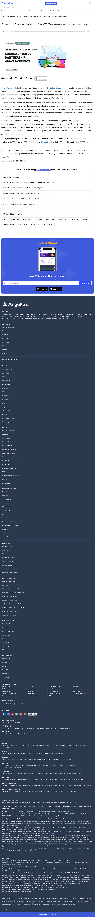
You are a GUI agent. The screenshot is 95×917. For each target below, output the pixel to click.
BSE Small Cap (72, 745)
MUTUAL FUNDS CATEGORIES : (12, 789)
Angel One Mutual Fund (10, 785)
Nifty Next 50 (40, 745)
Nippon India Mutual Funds (82, 785)
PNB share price (53, 691)
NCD (3, 403)
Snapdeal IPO (6, 677)
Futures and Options (8, 384)
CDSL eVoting (17, 904)
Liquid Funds (17, 791)
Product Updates (22, 224)
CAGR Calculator (7, 445)
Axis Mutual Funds (37, 785)
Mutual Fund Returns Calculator (11, 475)
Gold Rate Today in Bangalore (12, 767)
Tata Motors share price (9, 693)
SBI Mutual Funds (24, 785)
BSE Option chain (72, 759)
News (3, 554)
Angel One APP (7, 728)
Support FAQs (19, 704)
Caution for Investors (68, 904)
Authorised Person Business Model (12, 604)
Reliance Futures (48, 753)
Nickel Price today (51, 779)
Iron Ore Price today (65, 779)
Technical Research (7, 561)
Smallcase (13, 733)
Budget (6, 219)
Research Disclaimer (8, 898)
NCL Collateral (6, 904)
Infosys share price (77, 688)
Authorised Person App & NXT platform (13, 607)
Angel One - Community (8, 569)
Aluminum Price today (24, 779)
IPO (3, 514)
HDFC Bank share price (32, 686)
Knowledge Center (7, 546)
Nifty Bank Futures (19, 753)
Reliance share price (77, 686)
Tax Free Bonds (6, 410)
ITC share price (76, 691)
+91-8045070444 (33, 887)
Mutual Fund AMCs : (9, 783)
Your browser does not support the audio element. (47, 31)
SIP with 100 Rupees (8, 369)
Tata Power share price (32, 696)
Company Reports (7, 565)
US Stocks (5, 388)
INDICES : (5, 743)
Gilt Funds (50, 791)
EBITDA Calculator (7, 472)
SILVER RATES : (7, 771)
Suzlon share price (7, 688)
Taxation (51, 224)
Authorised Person (7, 533)
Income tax (5, 529)
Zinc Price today (38, 779)
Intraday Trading (7, 507)
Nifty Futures (7, 753)
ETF (3, 392)
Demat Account (6, 495)
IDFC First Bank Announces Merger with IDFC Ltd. (21, 204)
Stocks (4, 362)
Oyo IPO (4, 662)
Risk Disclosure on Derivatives (51, 904)
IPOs (53, 219)
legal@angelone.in (50, 889)
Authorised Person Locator (10, 615)
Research (32, 224)
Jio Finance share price (78, 693)
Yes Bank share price (8, 696)
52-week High (6, 635)
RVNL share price (30, 691)
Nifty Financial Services (26, 745)
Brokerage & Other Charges (10, 331)
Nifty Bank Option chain (24, 759)
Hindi (47, 219)
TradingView (33, 733)
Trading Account (7, 499)
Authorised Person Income (9, 596)
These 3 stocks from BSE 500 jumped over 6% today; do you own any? (28, 199)
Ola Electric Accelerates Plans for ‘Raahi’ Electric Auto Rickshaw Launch (29, 182)
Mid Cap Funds (59, 791)
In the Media (5, 342)
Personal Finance (9, 224)
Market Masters (61, 219)
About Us (5, 334)
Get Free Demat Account (47, 915)
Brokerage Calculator (8, 430)
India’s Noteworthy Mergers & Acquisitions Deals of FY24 (23, 193)
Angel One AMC (7, 722)
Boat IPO (4, 666)
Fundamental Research (8, 557)
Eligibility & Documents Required (11, 600)
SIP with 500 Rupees (8, 373)
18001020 (7, 704)
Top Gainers (5, 642)
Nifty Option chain (9, 759)
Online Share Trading (8, 503)
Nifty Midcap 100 (51, 745)
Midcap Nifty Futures (33, 753)
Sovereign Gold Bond (8, 418)
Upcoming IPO (6, 380)
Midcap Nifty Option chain (42, 759)
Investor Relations (7, 346)
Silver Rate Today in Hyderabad (12, 773)
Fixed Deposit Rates (64, 728)
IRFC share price (6, 686)
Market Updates (73, 219)
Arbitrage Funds (40, 791)
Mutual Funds (84, 219)
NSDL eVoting (27, 904)
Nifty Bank (13, 745)
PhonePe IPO (6, 673)
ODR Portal (36, 904)
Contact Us (5, 338)
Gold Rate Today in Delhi (29, 765)
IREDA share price (7, 691)
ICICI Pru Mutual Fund (65, 785)
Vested (26, 733)
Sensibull (5, 733)
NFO (3, 377)
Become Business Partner (9, 581)
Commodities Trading (8, 522)
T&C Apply (10, 901)
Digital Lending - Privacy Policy (35, 901)
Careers (4, 353)
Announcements (6, 627)
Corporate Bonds (7, 407)
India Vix (82, 745)
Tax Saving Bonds (7, 422)
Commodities (15, 219)
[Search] (47, 7)
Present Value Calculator (9, 468)
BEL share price (53, 696)
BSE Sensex (62, 745)
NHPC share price (30, 688)
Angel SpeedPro (29, 728)
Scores (54, 898)
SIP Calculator (6, 438)
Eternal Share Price (54, 693)
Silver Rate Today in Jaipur (72, 773)
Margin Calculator (7, 434)
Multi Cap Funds (71, 791)
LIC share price (76, 696)
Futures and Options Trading (10, 525)
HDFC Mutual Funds (51, 785)
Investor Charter (68, 901)
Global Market (39, 219)
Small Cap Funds (28, 791)
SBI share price (30, 693)
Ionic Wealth (17, 722)
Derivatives (5, 518)
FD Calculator (6, 460)
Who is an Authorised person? (10, 589)
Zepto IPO (5, 670)
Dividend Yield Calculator (9, 449)
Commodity (5, 399)
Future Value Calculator (8, 453)
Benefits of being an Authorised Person (13, 592)
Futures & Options (27, 219)
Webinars (5, 349)
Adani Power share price (56, 688)
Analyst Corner (6, 537)
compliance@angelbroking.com (31, 883)
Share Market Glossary (8, 631)
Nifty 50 (5, 745)
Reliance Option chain (58, 759)
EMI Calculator (6, 483)
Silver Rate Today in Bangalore (33, 773)
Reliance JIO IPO (6, 658)
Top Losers (5, 646)
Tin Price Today (78, 779)
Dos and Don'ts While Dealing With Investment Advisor (75, 898)
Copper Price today (9, 779)
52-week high (46, 142)
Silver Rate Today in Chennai (53, 773)
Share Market (41, 224)
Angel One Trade (18, 728)
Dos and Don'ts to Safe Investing (40, 898)
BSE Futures (59, 753)
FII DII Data (5, 650)
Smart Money (6, 550)
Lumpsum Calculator (8, 442)
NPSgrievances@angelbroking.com (12, 885)
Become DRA (5, 585)
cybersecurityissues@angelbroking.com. (57, 887)
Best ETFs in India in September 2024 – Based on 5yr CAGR (24, 188)
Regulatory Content (23, 898)
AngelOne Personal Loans (53, 901)
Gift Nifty (6, 747)
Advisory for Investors (81, 901)
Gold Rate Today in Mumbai (11, 765)
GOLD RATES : (6, 763)
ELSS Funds (7, 791)
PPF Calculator (6, 479)
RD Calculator (6, 464)
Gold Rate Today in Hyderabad (66, 765)
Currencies (5, 395)
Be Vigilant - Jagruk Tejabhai (10, 572)
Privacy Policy (19, 901)
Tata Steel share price (55, 686)
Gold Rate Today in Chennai (47, 765)
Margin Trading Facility (42, 728)
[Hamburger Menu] (93, 3)
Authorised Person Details (9, 611)
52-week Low (6, 638)
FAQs (3, 901)
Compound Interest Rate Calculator (12, 457)
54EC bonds (5, 414)
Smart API (54, 728)
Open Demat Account (51, 3)
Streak (20, 733)
